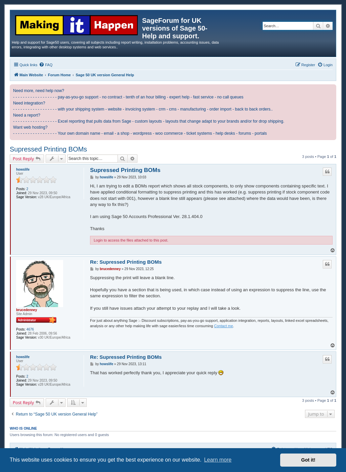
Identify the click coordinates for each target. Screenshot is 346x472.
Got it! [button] (308, 460)
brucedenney (26, 310)
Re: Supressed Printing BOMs (126, 262)
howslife (23, 169)
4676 (30, 329)
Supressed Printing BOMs (48, 149)
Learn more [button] (217, 460)
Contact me (223, 326)
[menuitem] (45, 65)
